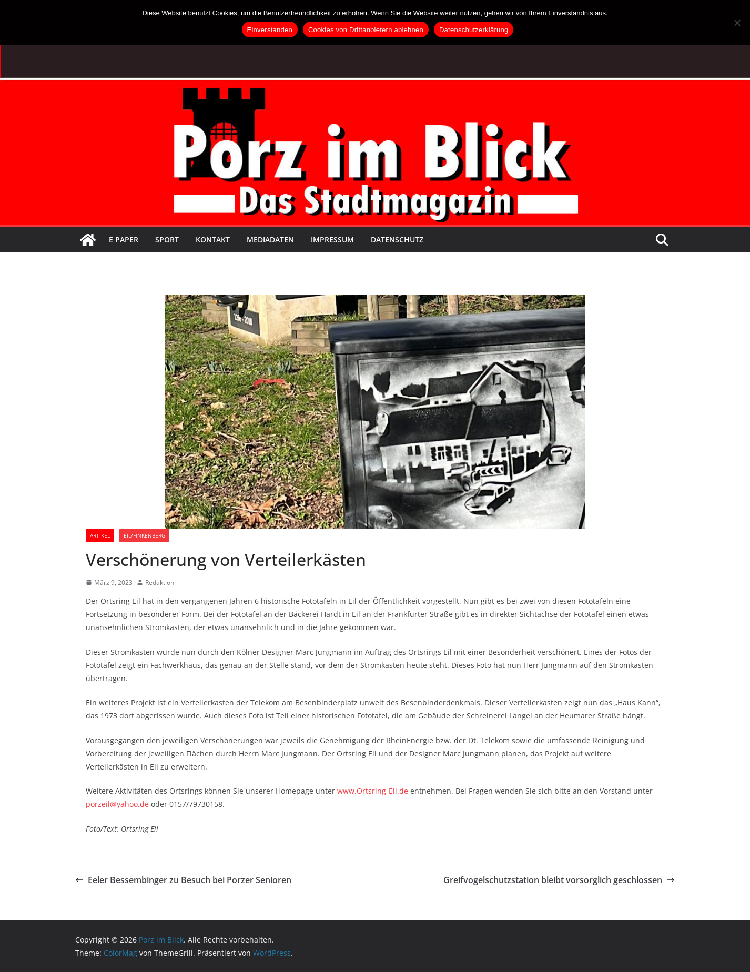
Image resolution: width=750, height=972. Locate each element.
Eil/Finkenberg (144, 535)
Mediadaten (270, 240)
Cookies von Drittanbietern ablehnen (365, 30)
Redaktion (159, 582)
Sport (167, 240)
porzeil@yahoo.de (117, 804)
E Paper (123, 240)
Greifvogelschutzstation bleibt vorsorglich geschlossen (559, 880)
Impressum (332, 240)
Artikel (100, 535)
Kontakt (213, 240)
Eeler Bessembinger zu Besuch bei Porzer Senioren (183, 880)
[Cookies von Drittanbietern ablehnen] (737, 22)
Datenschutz (397, 240)
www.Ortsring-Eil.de (372, 791)
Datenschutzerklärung (473, 30)
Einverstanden (269, 30)
